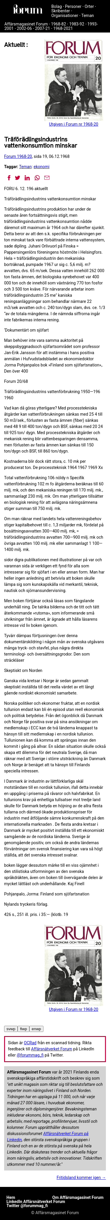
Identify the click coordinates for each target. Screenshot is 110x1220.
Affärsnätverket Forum (51, 1049)
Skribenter (60, 10)
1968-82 (58, 24)
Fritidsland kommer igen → (81, 1177)
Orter (89, 6)
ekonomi (42, 166)
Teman (87, 15)
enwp (36, 1029)
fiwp (23, 1029)
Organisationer (64, 15)
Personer (73, 6)
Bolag (56, 6)
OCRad (30, 1042)
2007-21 (42, 28)
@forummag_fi (30, 1055)
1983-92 (76, 24)
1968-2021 (63, 28)
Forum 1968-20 (18, 156)
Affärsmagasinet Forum (26, 24)
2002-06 (24, 28)
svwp (10, 1029)
